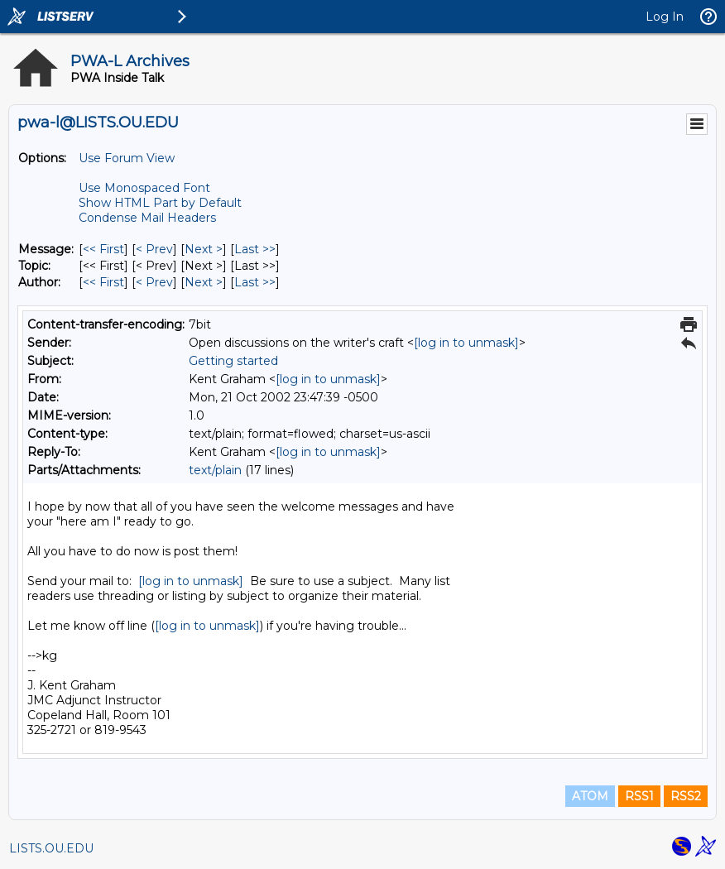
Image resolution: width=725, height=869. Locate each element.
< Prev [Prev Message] (154, 249)
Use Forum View (127, 158)
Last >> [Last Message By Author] (255, 282)
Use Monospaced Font (144, 187)
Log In (665, 16)
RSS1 (639, 796)
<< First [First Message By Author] (103, 282)
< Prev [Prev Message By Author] (154, 282)
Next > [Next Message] (204, 249)
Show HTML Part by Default (160, 202)
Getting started (233, 360)
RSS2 (685, 796)
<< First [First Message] (103, 249)
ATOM (590, 796)
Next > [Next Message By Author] (204, 282)
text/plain (215, 470)
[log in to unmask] (466, 342)
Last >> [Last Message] (255, 249)
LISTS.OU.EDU (51, 848)
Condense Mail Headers (147, 217)
